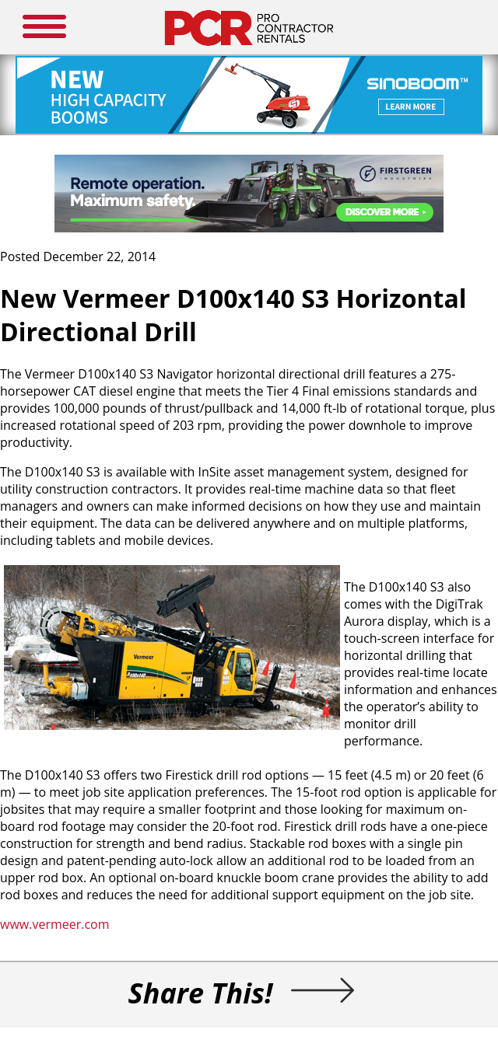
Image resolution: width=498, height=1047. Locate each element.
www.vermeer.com (55, 924)
